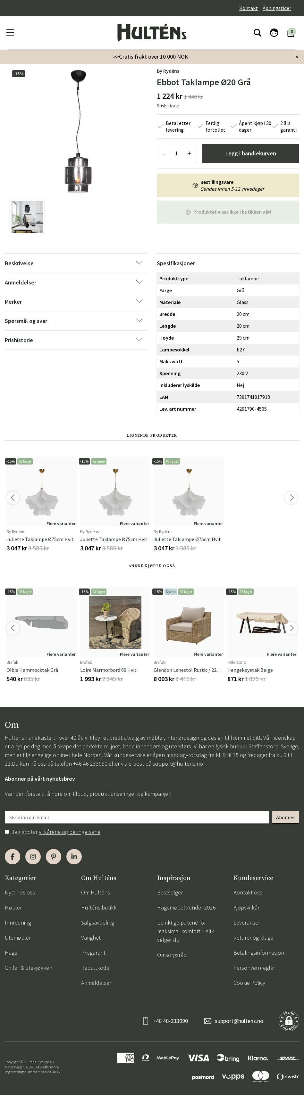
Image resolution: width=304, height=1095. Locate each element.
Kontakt (248, 8)
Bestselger (170, 892)
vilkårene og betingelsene (69, 832)
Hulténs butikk (99, 907)
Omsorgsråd (172, 955)
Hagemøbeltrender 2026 (186, 907)
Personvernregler (254, 967)
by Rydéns (168, 71)
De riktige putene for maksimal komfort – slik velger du (185, 931)
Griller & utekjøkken (28, 967)
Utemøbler (18, 937)
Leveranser (246, 922)
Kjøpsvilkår (246, 907)
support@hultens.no (178, 763)
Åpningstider (277, 8)
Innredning (18, 922)
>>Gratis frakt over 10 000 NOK (150, 56)
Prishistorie (168, 106)
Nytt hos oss (20, 892)
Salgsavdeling (97, 922)
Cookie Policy (249, 982)
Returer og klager (254, 937)
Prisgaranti (93, 952)
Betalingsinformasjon (258, 952)
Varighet (91, 937)
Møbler (13, 907)
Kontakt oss (247, 892)
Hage (11, 952)
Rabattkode (95, 967)
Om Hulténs (95, 892)
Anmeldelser (96, 982)
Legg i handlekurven (250, 153)
